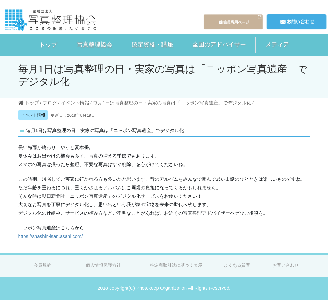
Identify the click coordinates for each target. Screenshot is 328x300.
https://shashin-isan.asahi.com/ (50, 236)
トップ (48, 44)
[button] (48, 45)
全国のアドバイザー (219, 44)
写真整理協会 (94, 44)
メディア (277, 44)
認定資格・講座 (152, 44)
